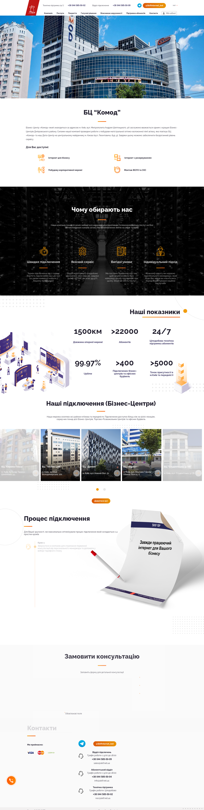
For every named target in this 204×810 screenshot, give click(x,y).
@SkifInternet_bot (154, 5)
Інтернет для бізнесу (59, 158)
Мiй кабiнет (171, 13)
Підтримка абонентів (135, 13)
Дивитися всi (101, 501)
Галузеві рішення (88, 13)
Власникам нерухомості (111, 13)
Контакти (153, 13)
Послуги (60, 13)
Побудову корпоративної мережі (65, 170)
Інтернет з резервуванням (138, 158)
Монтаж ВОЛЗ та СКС (135, 170)
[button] (97, 489)
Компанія (48, 13)
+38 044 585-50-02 (76, 5)
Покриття (72, 13)
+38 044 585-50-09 (121, 5)
